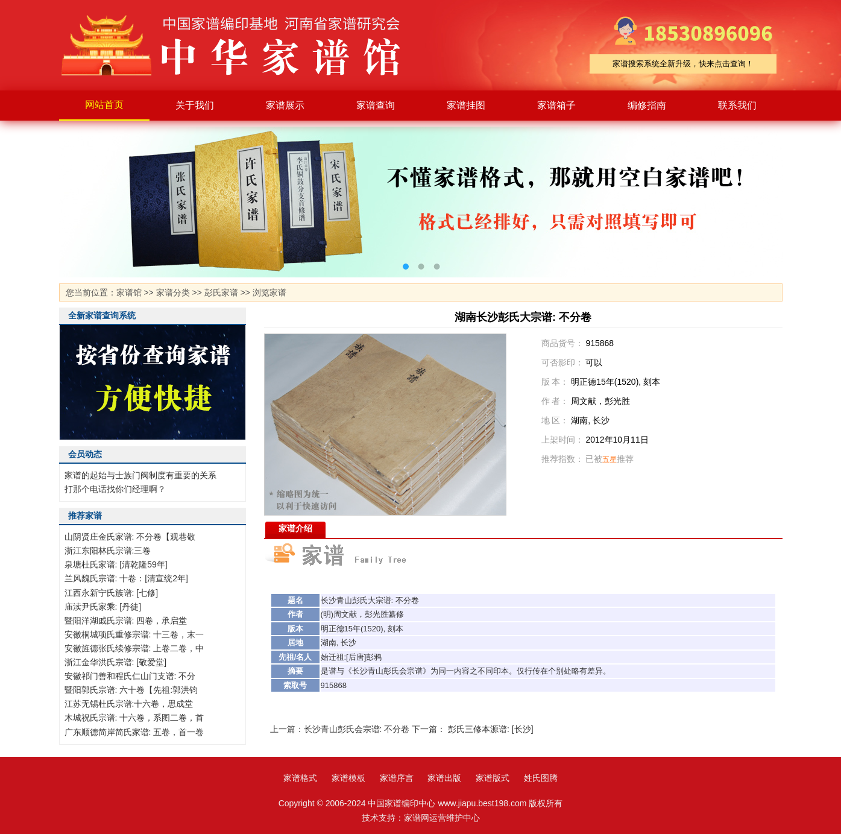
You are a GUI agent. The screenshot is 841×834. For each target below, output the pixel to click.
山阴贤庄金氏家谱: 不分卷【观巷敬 (130, 537)
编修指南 (647, 105)
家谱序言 (397, 778)
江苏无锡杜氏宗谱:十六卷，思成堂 (129, 704)
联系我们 (737, 105)
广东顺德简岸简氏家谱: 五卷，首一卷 (134, 732)
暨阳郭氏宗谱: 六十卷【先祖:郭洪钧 (131, 690)
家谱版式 (492, 778)
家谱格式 (300, 778)
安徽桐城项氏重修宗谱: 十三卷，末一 (134, 634)
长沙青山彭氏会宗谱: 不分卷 (357, 729)
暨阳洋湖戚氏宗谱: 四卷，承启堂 (126, 620)
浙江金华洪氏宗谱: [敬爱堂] (116, 662)
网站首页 (104, 105)
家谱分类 (173, 292)
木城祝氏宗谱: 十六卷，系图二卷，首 (134, 717)
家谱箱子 (556, 105)
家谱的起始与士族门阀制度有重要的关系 (140, 475)
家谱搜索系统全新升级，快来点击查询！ (683, 63)
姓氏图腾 (541, 778)
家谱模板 (348, 778)
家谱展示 (285, 105)
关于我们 (194, 105)
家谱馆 (129, 292)
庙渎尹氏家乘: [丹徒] (103, 606)
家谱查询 (375, 105)
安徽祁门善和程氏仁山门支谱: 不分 (130, 676)
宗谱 (383, 600)
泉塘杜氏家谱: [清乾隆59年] (116, 564)
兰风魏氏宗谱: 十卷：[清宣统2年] (126, 578)
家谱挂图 (466, 105)
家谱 (240, 45)
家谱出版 (444, 778)
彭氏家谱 (221, 292)
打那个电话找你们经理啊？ (115, 489)
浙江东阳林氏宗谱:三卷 (108, 550)
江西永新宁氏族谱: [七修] (112, 593)
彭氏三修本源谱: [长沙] (491, 729)
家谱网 (416, 818)
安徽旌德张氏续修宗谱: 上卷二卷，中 (134, 648)
